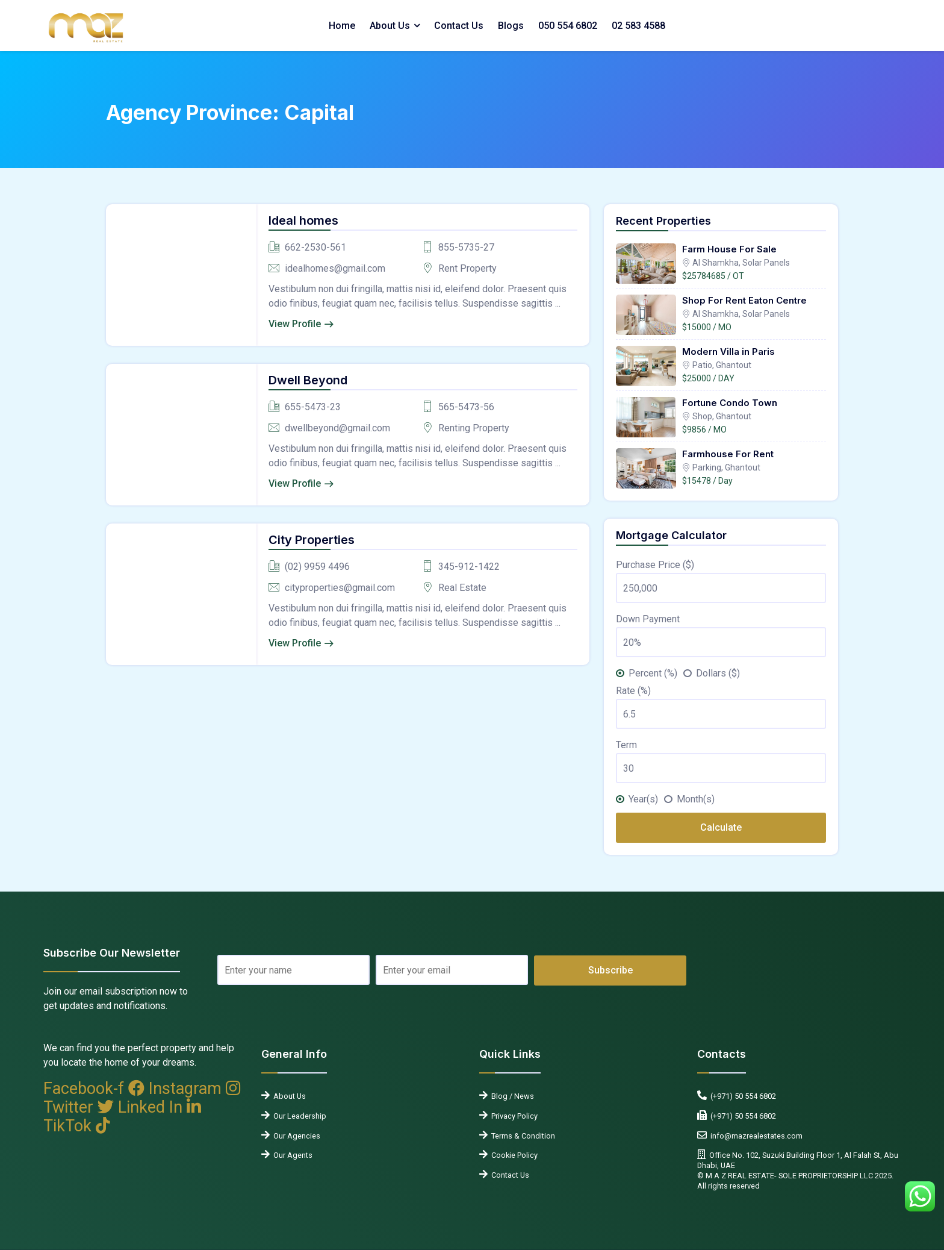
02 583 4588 (638, 25)
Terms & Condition (521, 1135)
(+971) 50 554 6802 (741, 1096)
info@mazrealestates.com (755, 1135)
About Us (390, 25)
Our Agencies (295, 1135)
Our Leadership (298, 1115)
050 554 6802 (567, 25)
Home (342, 25)
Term (626, 745)
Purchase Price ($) (655, 564)
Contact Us (458, 25)
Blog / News (511, 1096)
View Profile (295, 324)
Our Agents (291, 1155)
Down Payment (648, 619)
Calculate (721, 827)
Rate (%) (633, 690)
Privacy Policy (513, 1115)
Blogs (511, 25)
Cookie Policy (513, 1155)
